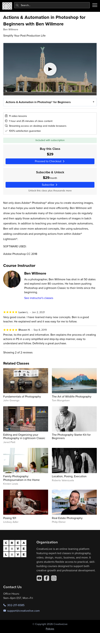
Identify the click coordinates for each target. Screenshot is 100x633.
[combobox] (52, 5)
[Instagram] (54, 578)
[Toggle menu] (95, 5)
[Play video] (50, 69)
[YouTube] (39, 578)
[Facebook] (46, 578)
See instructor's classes (38, 298)
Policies (50, 628)
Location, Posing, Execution (69, 476)
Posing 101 (9, 518)
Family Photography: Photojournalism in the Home (21, 478)
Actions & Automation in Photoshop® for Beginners (38, 102)
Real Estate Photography (67, 518)
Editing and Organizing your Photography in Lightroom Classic (24, 436)
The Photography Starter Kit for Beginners (71, 436)
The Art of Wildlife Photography (71, 396)
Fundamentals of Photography (22, 396)
